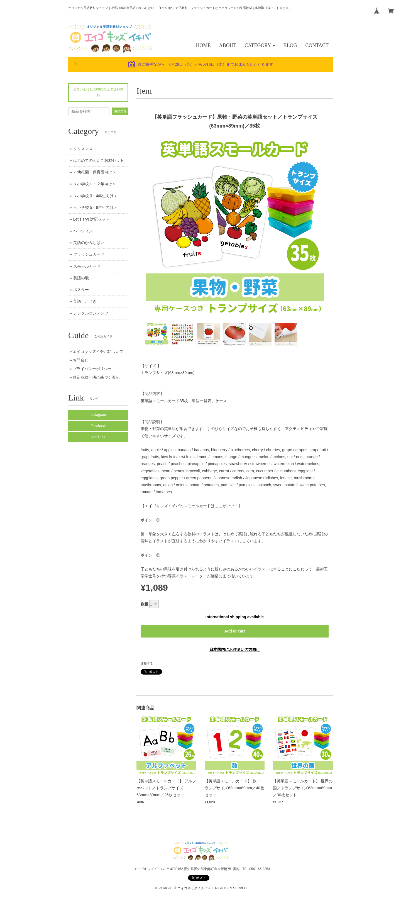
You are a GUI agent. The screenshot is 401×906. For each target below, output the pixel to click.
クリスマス (83, 148)
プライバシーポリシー (92, 369)
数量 (144, 604)
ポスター (81, 289)
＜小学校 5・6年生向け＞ (95, 207)
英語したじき (85, 301)
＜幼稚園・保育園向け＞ (94, 172)
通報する (147, 663)
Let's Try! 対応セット (91, 219)
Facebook (98, 426)
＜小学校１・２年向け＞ (94, 184)
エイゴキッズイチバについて (98, 351)
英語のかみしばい (88, 242)
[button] (260, 45)
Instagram (98, 414)
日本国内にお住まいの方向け (234, 649)
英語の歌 (81, 278)
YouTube (98, 437)
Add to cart (234, 631)
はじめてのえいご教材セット (98, 160)
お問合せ (80, 360)
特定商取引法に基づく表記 (96, 377)
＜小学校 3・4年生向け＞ (95, 196)
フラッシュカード (88, 254)
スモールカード (87, 266)
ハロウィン (83, 231)
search (120, 111)
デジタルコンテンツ (90, 313)
